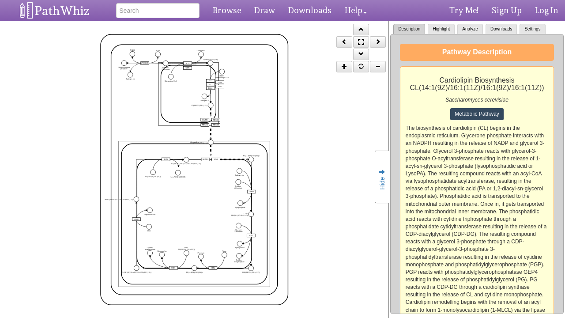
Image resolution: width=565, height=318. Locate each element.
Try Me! (463, 10)
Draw (264, 10)
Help (356, 10)
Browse (227, 10)
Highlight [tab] (441, 28)
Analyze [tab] (470, 28)
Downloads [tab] (501, 28)
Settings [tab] (532, 28)
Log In (546, 10)
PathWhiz (62, 11)
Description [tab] (409, 28)
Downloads (309, 10)
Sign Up (507, 10)
